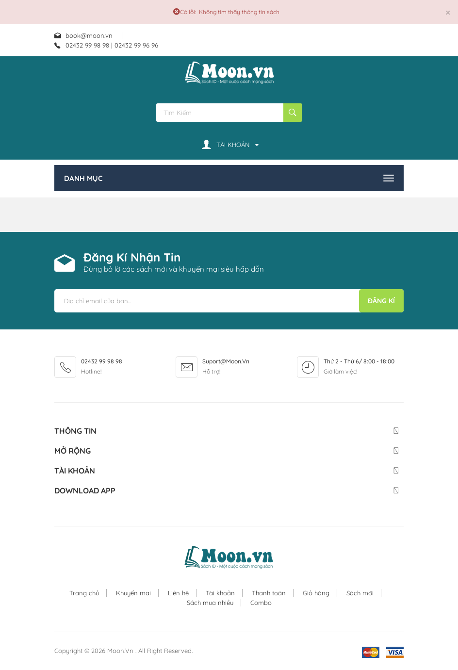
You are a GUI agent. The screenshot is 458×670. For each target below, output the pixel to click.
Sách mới (360, 593)
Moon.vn (121, 650)
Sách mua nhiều (210, 602)
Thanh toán (269, 593)
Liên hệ (178, 593)
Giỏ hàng (316, 593)
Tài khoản (220, 593)
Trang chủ (84, 593)
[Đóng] (448, 12)
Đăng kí (381, 300)
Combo (261, 602)
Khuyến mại (133, 593)
